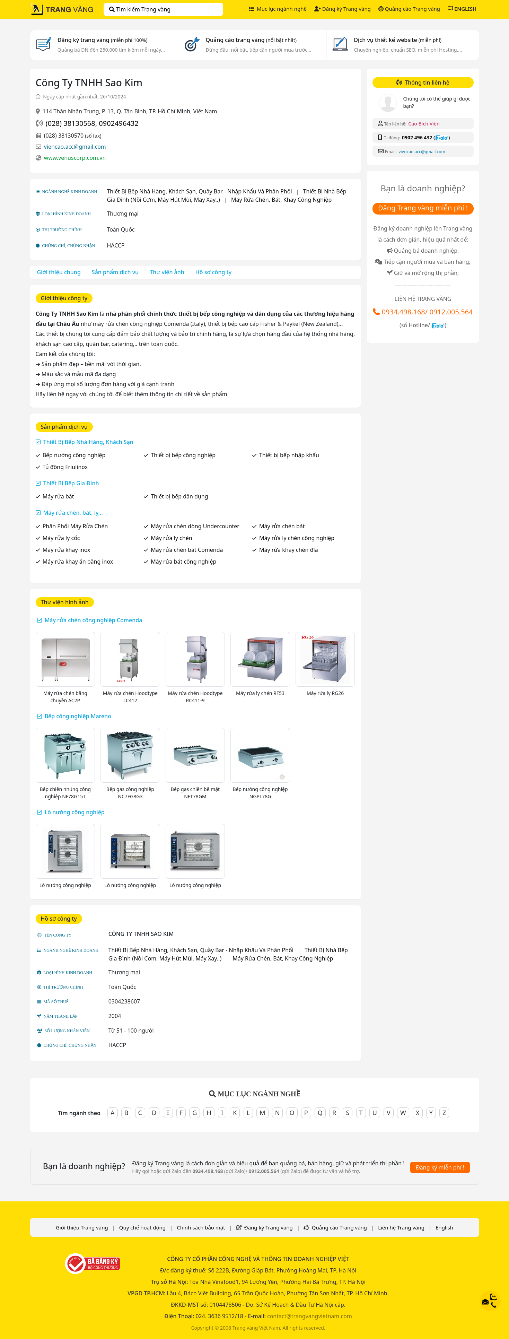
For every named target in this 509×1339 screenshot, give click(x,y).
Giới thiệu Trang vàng (82, 1227)
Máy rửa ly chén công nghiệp (296, 538)
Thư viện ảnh (167, 272)
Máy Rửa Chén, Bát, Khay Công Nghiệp (281, 199)
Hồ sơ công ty (213, 272)
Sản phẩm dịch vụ (115, 272)
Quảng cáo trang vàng (251, 40)
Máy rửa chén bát (282, 526)
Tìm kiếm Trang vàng (139, 9)
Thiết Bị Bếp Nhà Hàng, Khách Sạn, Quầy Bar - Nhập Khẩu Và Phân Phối (199, 191)
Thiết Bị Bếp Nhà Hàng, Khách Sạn (88, 442)
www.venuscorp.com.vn (75, 158)
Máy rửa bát (58, 496)
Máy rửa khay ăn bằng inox (78, 561)
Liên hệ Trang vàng (401, 1227)
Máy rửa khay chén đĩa (288, 550)
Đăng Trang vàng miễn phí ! (423, 207)
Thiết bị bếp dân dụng (179, 496)
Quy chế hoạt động (142, 1227)
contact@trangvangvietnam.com (309, 1316)
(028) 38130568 (70, 123)
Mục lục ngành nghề (278, 8)
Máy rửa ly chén (171, 538)
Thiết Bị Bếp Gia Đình (71, 483)
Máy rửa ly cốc (61, 538)
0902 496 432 (417, 137)
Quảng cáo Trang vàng (409, 8)
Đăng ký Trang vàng (342, 8)
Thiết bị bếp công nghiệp (183, 455)
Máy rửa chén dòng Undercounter (195, 526)
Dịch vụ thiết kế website (397, 40)
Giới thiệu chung (59, 272)
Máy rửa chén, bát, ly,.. (73, 512)
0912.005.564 (451, 311)
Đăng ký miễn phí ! (440, 1167)
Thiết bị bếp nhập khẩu (289, 455)
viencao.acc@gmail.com (75, 146)
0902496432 (118, 123)
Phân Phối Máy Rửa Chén (75, 526)
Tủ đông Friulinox (65, 467)
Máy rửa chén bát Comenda (187, 550)
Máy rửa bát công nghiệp (183, 561)
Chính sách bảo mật (201, 1227)
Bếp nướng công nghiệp (74, 455)
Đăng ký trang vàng (103, 40)
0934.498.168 (403, 311)
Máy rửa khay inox (66, 550)
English (444, 1227)
